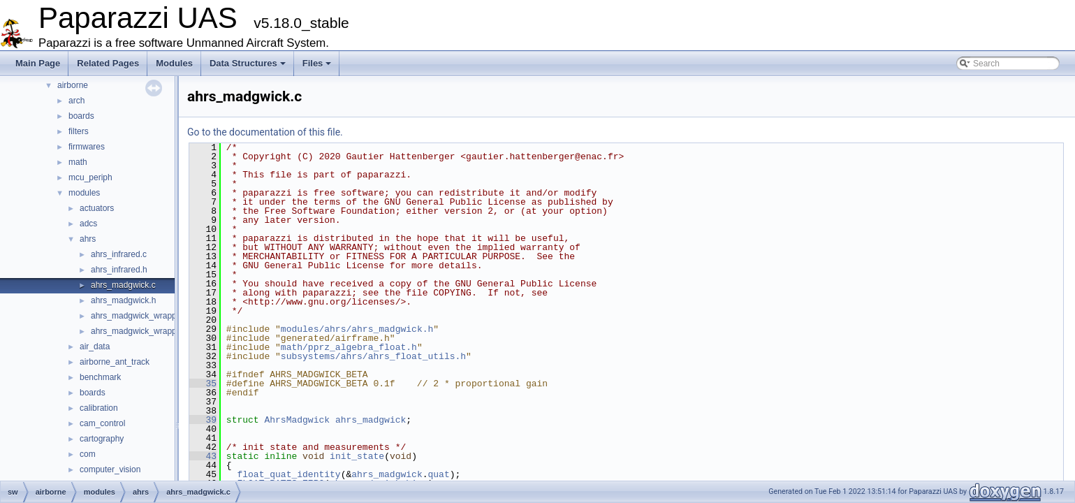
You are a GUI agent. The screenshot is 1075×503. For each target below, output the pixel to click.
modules (84, 193)
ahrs (88, 239)
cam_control (102, 423)
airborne (72, 85)
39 (203, 420)
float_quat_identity (288, 474)
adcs (88, 223)
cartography (102, 439)
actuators (97, 208)
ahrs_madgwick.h (123, 300)
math (77, 162)
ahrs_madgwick (370, 420)
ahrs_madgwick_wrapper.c (140, 316)
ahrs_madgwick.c (123, 285)
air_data (95, 346)
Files (317, 63)
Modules (174, 63)
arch (76, 100)
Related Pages (108, 63)
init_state (357, 456)
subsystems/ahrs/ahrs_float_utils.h (373, 356)
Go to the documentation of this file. (265, 132)
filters (78, 131)
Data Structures (248, 63)
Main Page (37, 63)
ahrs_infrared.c (119, 254)
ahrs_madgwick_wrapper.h (141, 331)
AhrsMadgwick (297, 420)
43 (203, 456)
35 (203, 383)
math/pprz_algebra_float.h (349, 347)
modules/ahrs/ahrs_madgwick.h (357, 329)
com (88, 454)
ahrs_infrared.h (119, 270)
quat (438, 474)
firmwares (86, 147)
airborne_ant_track (114, 362)
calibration (99, 408)
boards (81, 116)
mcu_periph (90, 177)
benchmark (100, 377)
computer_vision (110, 469)
